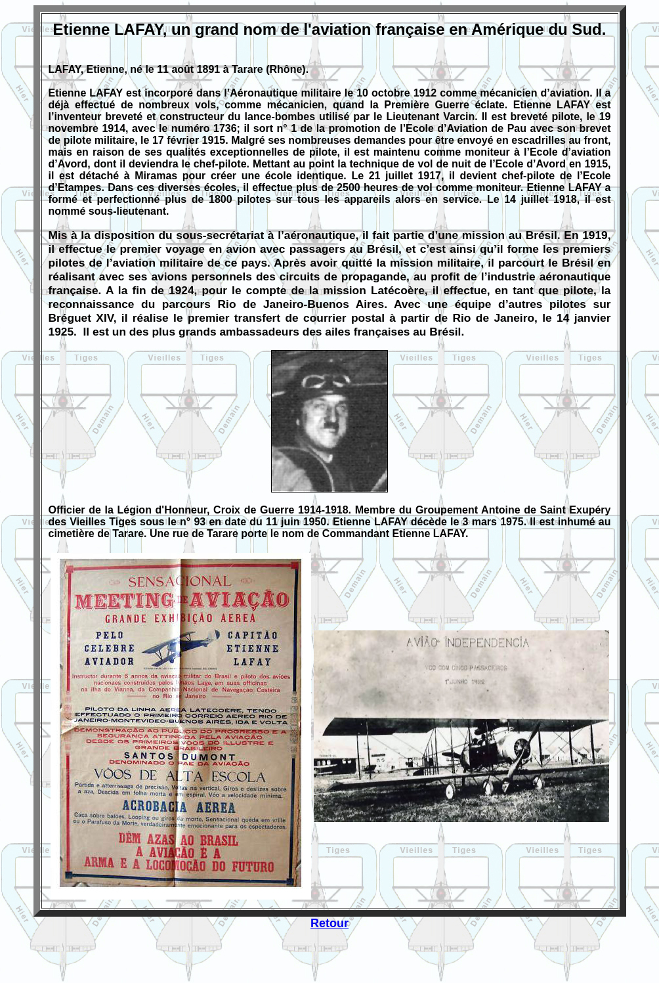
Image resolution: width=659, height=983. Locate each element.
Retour (329, 923)
